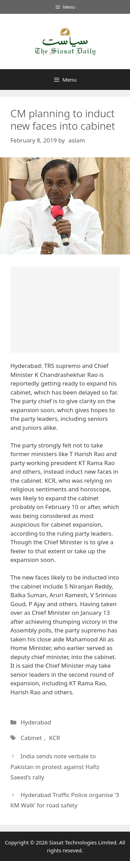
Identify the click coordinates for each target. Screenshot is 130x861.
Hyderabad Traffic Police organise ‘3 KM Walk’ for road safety (64, 800)
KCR (54, 738)
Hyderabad (35, 722)
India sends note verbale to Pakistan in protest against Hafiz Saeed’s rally (54, 766)
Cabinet (31, 738)
